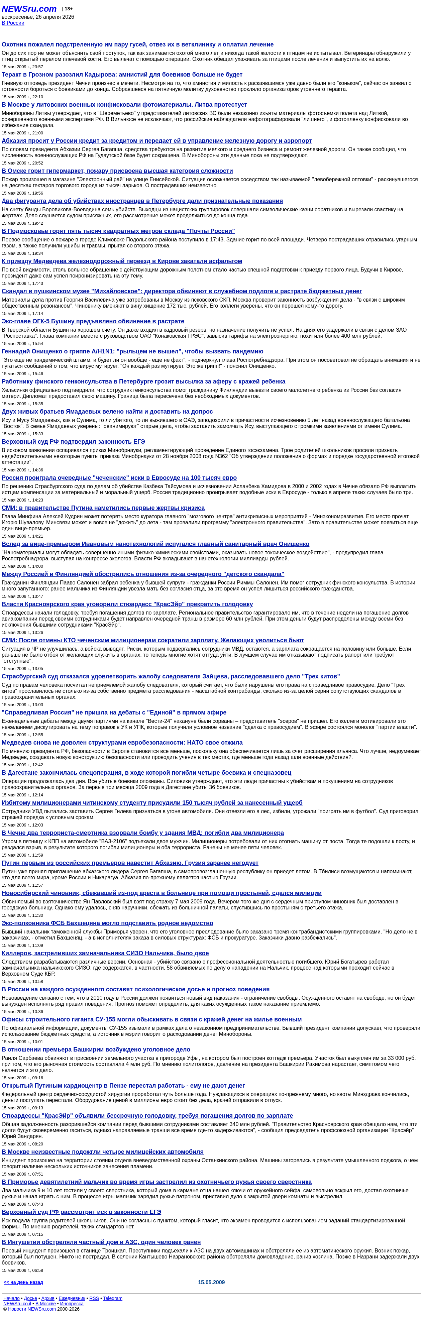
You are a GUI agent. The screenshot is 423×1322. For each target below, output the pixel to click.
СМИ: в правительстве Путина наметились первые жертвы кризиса (103, 508)
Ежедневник (72, 1298)
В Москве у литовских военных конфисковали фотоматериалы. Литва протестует (124, 104)
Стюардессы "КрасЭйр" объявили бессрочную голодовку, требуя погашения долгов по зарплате (147, 1115)
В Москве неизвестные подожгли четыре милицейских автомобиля (103, 1151)
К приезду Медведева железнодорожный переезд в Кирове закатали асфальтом (122, 261)
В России (13, 23)
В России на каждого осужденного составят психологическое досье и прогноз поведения (136, 989)
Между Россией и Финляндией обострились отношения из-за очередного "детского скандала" (143, 574)
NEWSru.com (29, 9)
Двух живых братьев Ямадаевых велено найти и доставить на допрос (107, 411)
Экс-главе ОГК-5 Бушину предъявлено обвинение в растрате (93, 321)
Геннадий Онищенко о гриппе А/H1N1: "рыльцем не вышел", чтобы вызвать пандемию (132, 351)
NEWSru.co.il (17, 1303)
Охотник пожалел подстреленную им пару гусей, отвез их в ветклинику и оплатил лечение (138, 44)
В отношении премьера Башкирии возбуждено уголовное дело (96, 1049)
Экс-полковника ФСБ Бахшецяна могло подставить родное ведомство (107, 923)
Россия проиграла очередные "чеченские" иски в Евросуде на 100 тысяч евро (119, 477)
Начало (11, 1298)
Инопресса (72, 1303)
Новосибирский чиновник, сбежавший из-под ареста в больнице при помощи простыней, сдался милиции (162, 893)
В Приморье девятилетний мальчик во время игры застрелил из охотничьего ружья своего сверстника (157, 1182)
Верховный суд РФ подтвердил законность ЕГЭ (73, 441)
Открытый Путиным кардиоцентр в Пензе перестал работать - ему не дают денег (123, 1085)
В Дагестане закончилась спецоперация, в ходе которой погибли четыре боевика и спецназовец (146, 772)
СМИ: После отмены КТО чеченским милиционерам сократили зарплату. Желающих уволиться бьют (153, 640)
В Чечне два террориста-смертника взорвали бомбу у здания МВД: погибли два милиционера (143, 833)
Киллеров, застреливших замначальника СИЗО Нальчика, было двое (105, 953)
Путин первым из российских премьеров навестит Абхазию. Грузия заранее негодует (130, 863)
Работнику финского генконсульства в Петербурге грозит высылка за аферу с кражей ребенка (143, 381)
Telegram (113, 1298)
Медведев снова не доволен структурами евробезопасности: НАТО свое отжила (122, 742)
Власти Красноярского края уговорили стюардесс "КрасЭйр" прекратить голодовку (127, 604)
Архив (48, 1298)
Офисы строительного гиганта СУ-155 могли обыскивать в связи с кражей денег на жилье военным (152, 1019)
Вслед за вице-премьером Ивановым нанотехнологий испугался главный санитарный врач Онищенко (155, 544)
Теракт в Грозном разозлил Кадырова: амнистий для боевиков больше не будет (122, 74)
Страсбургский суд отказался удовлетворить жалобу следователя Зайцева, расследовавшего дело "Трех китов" (171, 676)
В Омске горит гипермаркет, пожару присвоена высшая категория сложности (117, 171)
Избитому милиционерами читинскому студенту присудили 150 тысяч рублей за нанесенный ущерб (152, 802)
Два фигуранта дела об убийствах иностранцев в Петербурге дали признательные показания (142, 201)
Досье (30, 1298)
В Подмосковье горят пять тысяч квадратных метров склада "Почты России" (118, 231)
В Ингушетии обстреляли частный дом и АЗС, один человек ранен (101, 1242)
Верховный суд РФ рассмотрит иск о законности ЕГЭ (81, 1212)
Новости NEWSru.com (32, 1309)
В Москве (45, 1303)
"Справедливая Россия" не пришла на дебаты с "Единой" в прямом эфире (114, 712)
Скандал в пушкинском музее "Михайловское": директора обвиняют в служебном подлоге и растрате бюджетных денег (182, 291)
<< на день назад (23, 1282)
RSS (94, 1298)
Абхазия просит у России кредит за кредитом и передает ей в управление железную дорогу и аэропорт (157, 140)
